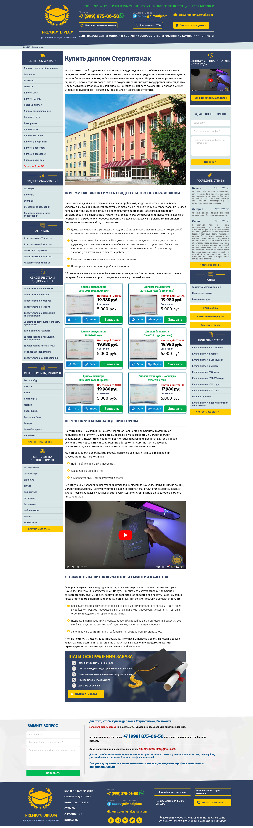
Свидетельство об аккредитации (41, 358)
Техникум (29, 188)
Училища (29, 201)
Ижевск (28, 386)
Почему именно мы (202, 296)
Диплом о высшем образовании (41, 68)
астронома (29, 498)
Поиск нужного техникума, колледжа (104, 25)
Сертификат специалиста (37, 352)
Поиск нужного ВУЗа (150, 25)
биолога (28, 516)
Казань (28, 392)
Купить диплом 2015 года (205, 393)
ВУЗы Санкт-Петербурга (210, 319)
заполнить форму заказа (102, 726)
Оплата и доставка (123, 35)
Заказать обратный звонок (206, 290)
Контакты (207, 35)
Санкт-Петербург (33, 429)
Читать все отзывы (210, 267)
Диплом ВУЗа (31, 129)
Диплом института (33, 135)
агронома (29, 479)
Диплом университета (35, 141)
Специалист (30, 74)
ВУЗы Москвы (210, 310)
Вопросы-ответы (152, 35)
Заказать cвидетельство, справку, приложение (42, 323)
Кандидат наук (32, 117)
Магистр (28, 86)
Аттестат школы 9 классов (38, 244)
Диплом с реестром (34, 147)
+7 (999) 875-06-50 (99, 16)
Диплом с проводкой (35, 154)
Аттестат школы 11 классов (38, 238)
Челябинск (29, 435)
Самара (28, 423)
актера (27, 486)
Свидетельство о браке (36, 294)
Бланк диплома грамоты (37, 330)
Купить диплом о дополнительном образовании (210, 407)
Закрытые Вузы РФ (34, 166)
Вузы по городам (201, 302)
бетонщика (30, 504)
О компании (188, 35)
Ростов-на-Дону (32, 417)
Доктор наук (30, 123)
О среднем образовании (37, 207)
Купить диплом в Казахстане (207, 350)
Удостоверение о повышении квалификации (39, 338)
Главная (26, 47)
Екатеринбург (31, 380)
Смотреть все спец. (39, 528)
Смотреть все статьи (207, 414)
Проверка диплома (202, 399)
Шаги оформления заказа (172, 794)
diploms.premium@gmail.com (193, 15)
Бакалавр (29, 80)
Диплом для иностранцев (37, 111)
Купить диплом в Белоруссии (207, 362)
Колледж (29, 194)
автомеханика (31, 467)
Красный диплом (33, 105)
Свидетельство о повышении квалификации (39, 314)
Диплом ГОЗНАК (32, 98)
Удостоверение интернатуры (39, 345)
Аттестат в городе (211, 327)
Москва (28, 405)
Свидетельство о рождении (38, 288)
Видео (93, 319)
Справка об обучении (35, 250)
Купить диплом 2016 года (205, 387)
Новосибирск (31, 411)
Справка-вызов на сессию (38, 256)
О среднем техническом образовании (37, 214)
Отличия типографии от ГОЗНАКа (209, 794)
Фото (76, 319)
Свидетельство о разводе (37, 300)
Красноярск (30, 398)
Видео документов (34, 160)
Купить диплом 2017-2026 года (208, 381)
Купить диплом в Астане (205, 356)
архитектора (30, 492)
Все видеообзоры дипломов (211, 97)
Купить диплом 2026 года (205, 375)
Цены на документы (93, 35)
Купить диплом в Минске (205, 369)
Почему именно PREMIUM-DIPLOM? (171, 805)
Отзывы (171, 35)
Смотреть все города (40, 441)
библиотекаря (31, 510)
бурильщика (30, 522)
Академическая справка (37, 262)
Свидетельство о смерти (37, 307)
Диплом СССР (31, 92)
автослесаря (31, 473)
